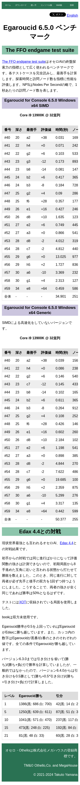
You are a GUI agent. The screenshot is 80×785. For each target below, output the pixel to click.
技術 (72, 5)
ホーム (8, 5)
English (72, 15)
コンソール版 (46, 5)
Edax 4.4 (66, 543)
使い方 (33, 5)
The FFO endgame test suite (23, 61)
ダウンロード (21, 5)
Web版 (59, 5)
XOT (22, 602)
